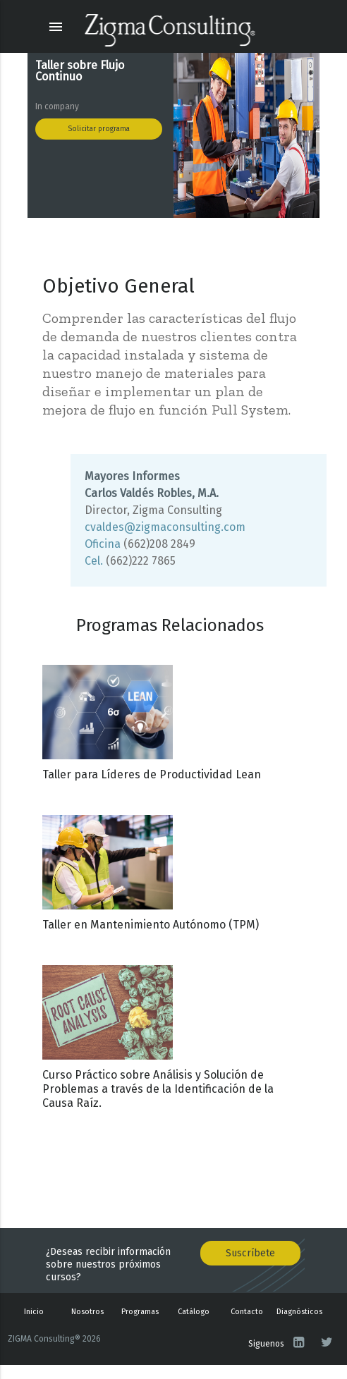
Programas (140, 1311)
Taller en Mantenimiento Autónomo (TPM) (150, 924)
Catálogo (193, 1311)
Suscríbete (250, 1253)
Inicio (34, 1311)
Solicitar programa (99, 129)
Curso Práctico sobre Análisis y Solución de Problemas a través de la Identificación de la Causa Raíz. (158, 1089)
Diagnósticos (299, 1311)
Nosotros (87, 1311)
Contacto (247, 1311)
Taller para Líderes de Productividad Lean (151, 774)
